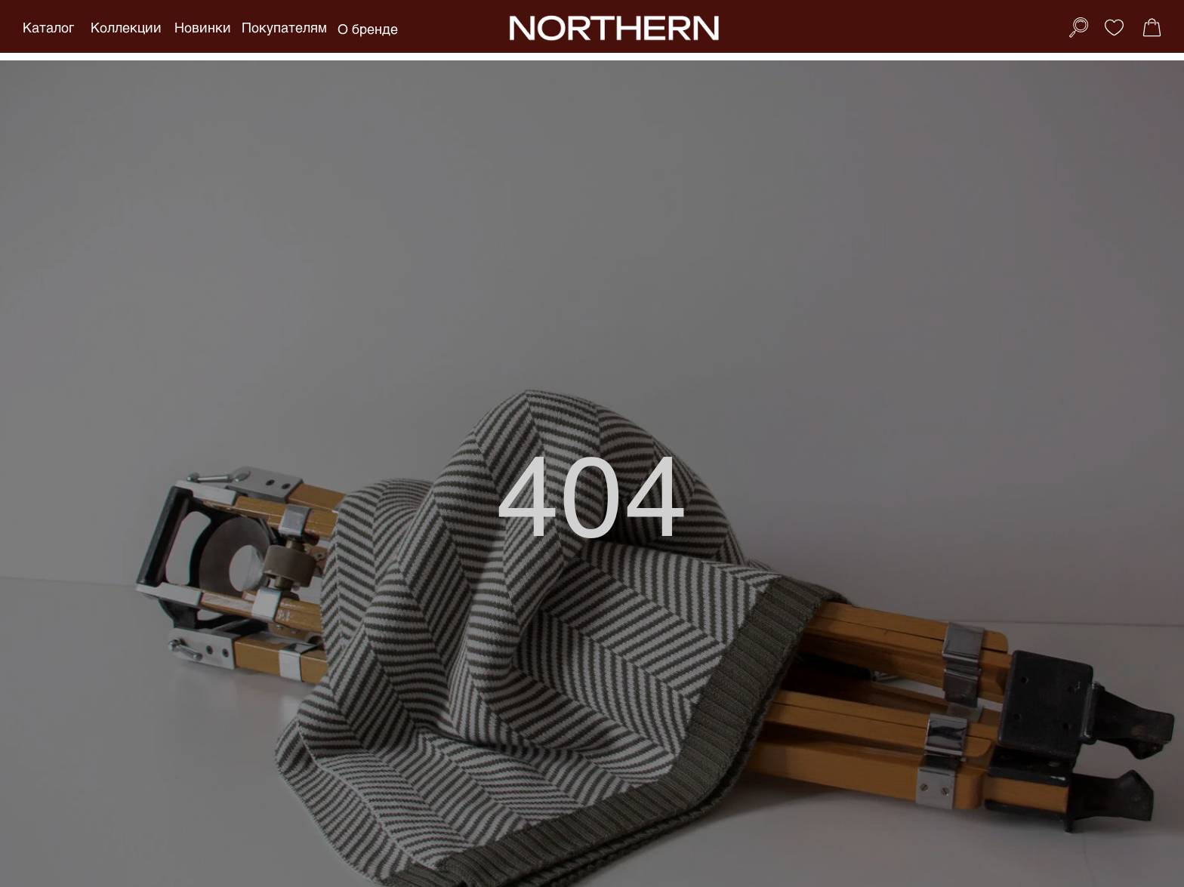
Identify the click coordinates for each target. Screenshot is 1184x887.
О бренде (368, 28)
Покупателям (284, 27)
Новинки (202, 27)
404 (592, 491)
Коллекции (126, 27)
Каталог (48, 27)
